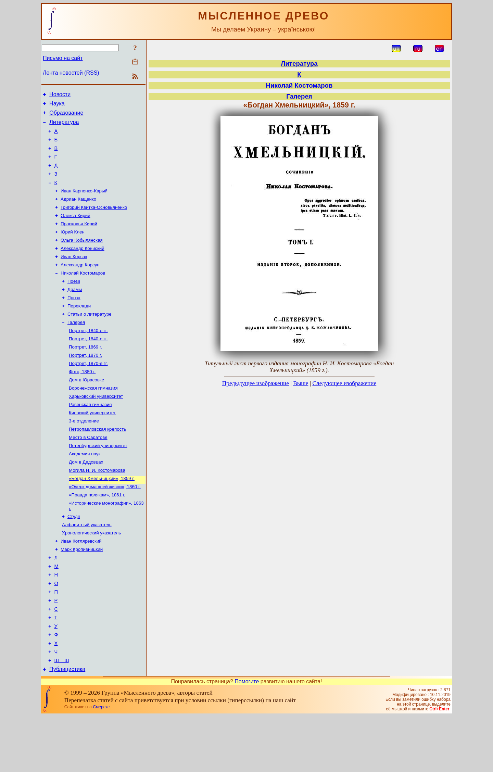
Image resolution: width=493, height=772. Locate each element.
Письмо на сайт (63, 58)
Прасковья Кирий (79, 238)
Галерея (76, 345)
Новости (60, 95)
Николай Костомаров (83, 291)
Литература (64, 126)
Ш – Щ (61, 715)
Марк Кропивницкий (82, 590)
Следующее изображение (345, 383)
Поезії (73, 300)
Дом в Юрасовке (86, 407)
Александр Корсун (80, 283)
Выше (300, 383)
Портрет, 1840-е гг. (88, 354)
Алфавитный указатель (87, 564)
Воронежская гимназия (93, 416)
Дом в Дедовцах (86, 496)
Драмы (74, 309)
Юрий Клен (73, 247)
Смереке (101, 762)
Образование (66, 116)
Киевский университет (92, 443)
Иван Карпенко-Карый (84, 202)
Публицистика (67, 725)
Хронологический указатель (91, 572)
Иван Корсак (74, 274)
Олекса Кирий (75, 229)
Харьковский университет (96, 425)
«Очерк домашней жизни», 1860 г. (105, 523)
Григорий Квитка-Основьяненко (94, 220)
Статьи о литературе (89, 336)
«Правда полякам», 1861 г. (97, 532)
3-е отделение (84, 452)
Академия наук (84, 487)
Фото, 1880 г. (82, 398)
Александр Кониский (82, 265)
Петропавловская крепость (97, 461)
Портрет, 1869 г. (85, 372)
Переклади (79, 327)
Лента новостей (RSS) (71, 73)
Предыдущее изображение (255, 383)
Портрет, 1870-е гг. (88, 389)
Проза (73, 318)
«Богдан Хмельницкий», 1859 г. (102, 514)
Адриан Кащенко (78, 211)
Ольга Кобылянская (82, 256)
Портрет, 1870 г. (85, 380)
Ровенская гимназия (90, 434)
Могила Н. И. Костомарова (97, 505)
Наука (57, 106)
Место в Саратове (88, 469)
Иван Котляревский (81, 581)
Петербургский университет (98, 478)
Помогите (247, 737)
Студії (73, 555)
